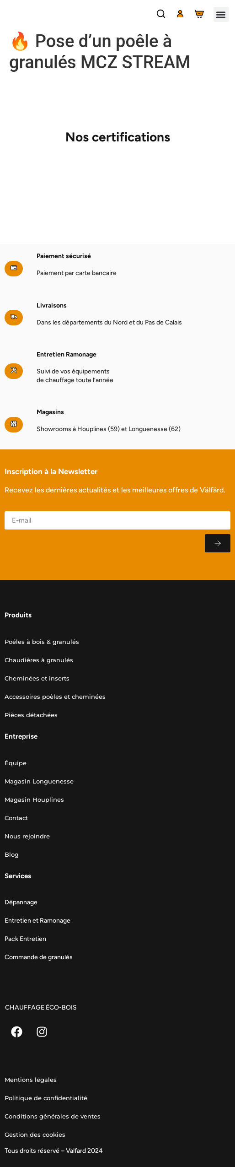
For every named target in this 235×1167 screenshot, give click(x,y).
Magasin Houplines (34, 799)
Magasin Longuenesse (39, 781)
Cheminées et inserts (37, 678)
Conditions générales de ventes (53, 1116)
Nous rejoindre (27, 836)
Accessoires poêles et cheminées (55, 696)
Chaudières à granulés (39, 660)
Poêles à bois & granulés (42, 641)
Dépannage (21, 902)
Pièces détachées (31, 715)
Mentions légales (31, 1079)
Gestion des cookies (35, 1134)
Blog (12, 854)
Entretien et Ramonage (37, 920)
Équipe (16, 763)
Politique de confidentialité (46, 1098)
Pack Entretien (25, 939)
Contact (16, 817)
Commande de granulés (39, 957)
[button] (221, 14)
